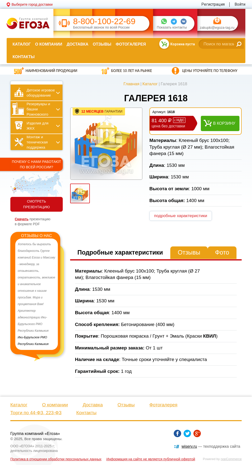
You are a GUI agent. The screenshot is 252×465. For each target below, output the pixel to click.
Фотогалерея (131, 44)
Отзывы (102, 44)
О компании (48, 44)
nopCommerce (231, 459)
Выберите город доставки (32, 4)
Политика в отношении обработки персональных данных (55, 459)
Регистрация (213, 4)
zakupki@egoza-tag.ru (217, 27)
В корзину (224, 123)
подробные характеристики (180, 215)
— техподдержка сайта (211, 446)
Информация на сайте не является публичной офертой (150, 459)
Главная (132, 84)
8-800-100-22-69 (104, 21)
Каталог (22, 44)
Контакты (24, 57)
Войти (240, 4)
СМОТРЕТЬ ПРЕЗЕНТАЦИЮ (36, 204)
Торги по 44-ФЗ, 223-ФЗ (36, 412)
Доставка (77, 44)
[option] (36, 294)
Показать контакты (172, 27)
